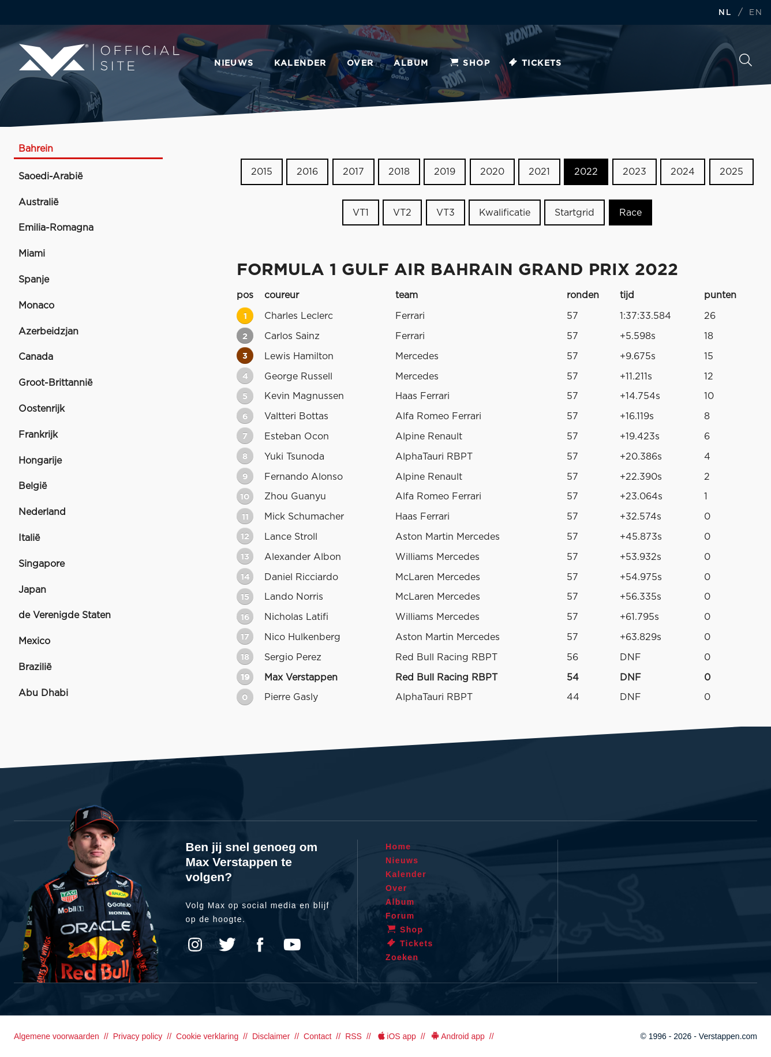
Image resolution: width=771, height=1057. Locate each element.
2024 (683, 171)
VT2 (402, 212)
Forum (400, 915)
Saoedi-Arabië (50, 176)
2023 (634, 171)
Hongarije (40, 460)
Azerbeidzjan (48, 331)
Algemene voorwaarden (56, 1036)
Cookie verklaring (207, 1036)
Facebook (259, 944)
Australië (38, 202)
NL (724, 13)
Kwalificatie (504, 212)
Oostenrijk (41, 408)
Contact (317, 1036)
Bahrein (35, 148)
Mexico (34, 641)
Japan (32, 590)
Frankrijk (38, 434)
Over (360, 63)
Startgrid (574, 212)
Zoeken (745, 60)
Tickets (534, 63)
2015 (261, 171)
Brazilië (34, 667)
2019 (444, 171)
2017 (353, 171)
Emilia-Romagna (55, 227)
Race (630, 212)
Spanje (33, 279)
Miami (31, 253)
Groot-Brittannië (55, 383)
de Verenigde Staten (64, 615)
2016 (307, 171)
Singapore (41, 564)
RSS (353, 1036)
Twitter (227, 944)
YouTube (292, 944)
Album (411, 63)
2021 (539, 171)
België (32, 486)
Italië (29, 538)
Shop (469, 63)
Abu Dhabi (43, 693)
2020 (492, 171)
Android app (457, 1036)
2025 (731, 171)
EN (755, 13)
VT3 (445, 212)
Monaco (36, 305)
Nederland (42, 512)
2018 (399, 171)
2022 (586, 171)
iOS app (396, 1036)
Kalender (300, 63)
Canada (35, 357)
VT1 (361, 212)
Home (398, 846)
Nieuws (233, 63)
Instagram (195, 944)
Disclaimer (271, 1036)
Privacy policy (138, 1036)
